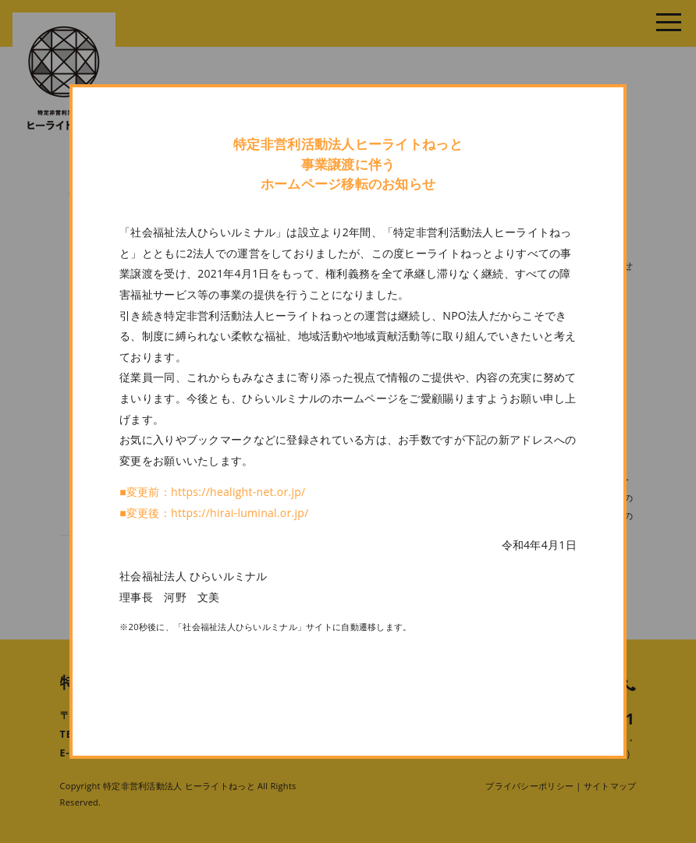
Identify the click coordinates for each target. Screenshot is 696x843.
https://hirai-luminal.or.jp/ (240, 512)
